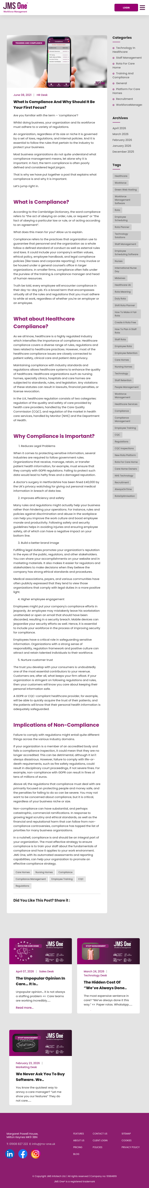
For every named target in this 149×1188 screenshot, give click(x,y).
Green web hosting (126, 189)
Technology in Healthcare (124, 50)
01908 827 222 (18, 1144)
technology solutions (121, 235)
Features (78, 1133)
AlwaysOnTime (123, 489)
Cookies (126, 1140)
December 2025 (123, 152)
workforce (121, 182)
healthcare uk (123, 285)
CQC (81, 879)
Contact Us (100, 1133)
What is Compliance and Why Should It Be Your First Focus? (54, 104)
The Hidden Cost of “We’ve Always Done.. (105, 985)
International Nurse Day (126, 269)
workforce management (122, 395)
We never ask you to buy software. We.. (40, 1076)
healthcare (121, 176)
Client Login (100, 1140)
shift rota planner (125, 305)
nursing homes (44, 872)
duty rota (120, 298)
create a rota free (125, 322)
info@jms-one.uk (43, 1144)
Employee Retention (126, 353)
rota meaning (123, 291)
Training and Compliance (28, 43)
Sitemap (126, 1133)
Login (126, 7)
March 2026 (121, 134)
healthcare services (126, 404)
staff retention (123, 380)
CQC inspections (124, 448)
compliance (65, 872)
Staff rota (120, 339)
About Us (78, 1140)
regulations (22, 885)
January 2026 (122, 146)
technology (121, 373)
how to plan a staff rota (126, 331)
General (121, 83)
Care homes (23, 872)
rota (117, 210)
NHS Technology (124, 475)
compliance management (31, 879)
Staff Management (129, 58)
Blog (76, 1154)
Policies (97, 1147)
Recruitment (124, 99)
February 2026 (122, 140)
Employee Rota (123, 346)
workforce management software (122, 200)
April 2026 (119, 128)
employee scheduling (121, 218)
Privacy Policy (131, 1147)
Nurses (119, 261)
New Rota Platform (125, 455)
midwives (120, 278)
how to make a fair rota (126, 314)
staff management (125, 244)
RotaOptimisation (125, 496)
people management (127, 387)
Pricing (77, 1147)
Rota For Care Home (126, 462)
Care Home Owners (126, 468)
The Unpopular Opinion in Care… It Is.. (40, 981)
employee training (62, 879)
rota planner (122, 227)
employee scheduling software (126, 252)
